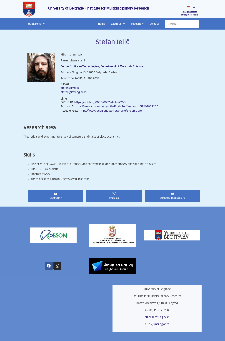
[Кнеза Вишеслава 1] (68, 308)
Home (101, 23)
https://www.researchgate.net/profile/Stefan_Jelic (111, 110)
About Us (118, 24)
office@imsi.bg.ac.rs (189, 15)
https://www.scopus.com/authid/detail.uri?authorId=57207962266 (116, 106)
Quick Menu (36, 24)
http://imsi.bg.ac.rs (157, 324)
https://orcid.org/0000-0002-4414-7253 (99, 102)
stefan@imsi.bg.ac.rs (73, 92)
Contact (154, 23)
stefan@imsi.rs (70, 87)
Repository (137, 23)
